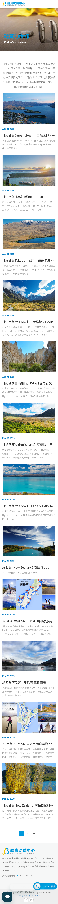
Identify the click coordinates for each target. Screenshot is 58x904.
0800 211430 (26, 875)
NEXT (35, 833)
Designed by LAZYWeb (29, 895)
